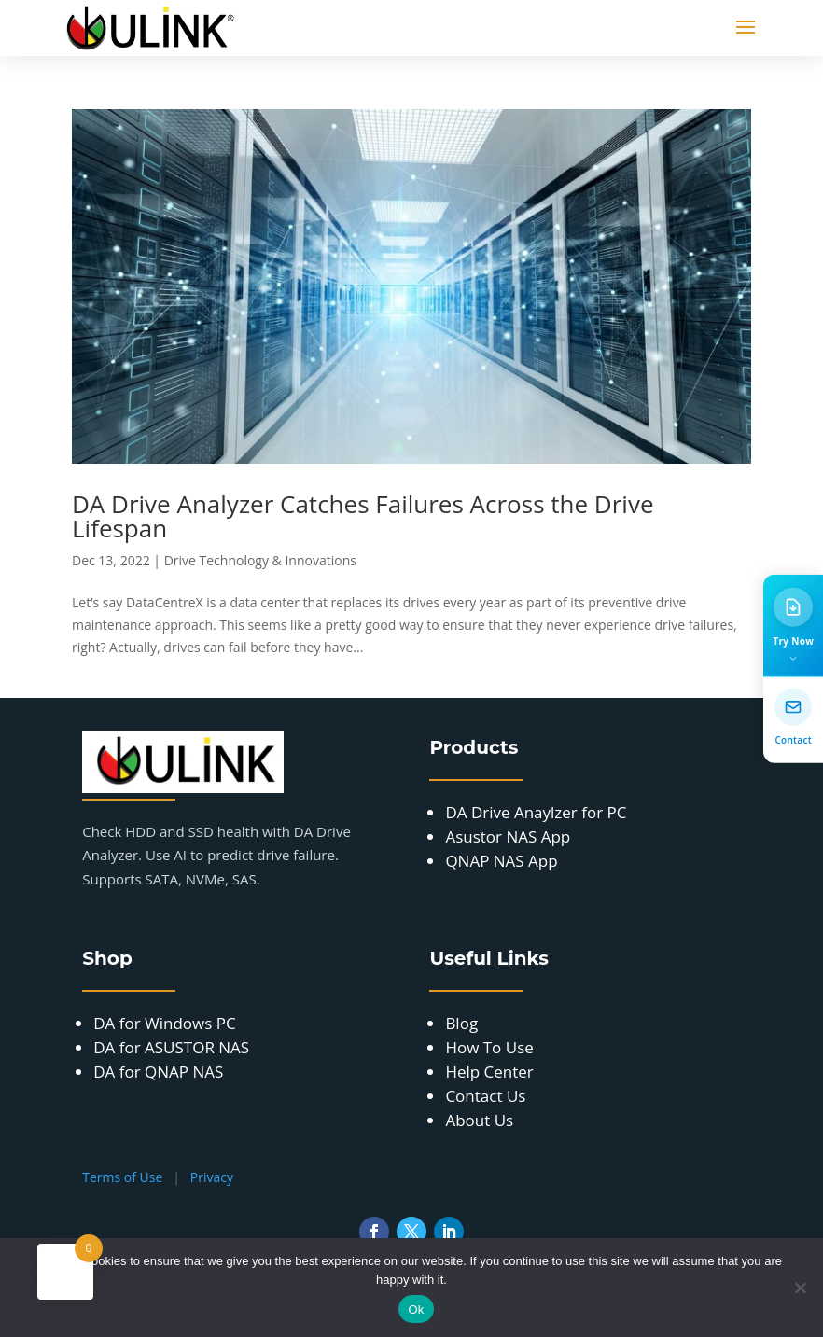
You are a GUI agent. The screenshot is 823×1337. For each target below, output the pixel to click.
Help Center (489, 1071)
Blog (461, 1023)
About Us (479, 1120)
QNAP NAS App (501, 860)
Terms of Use (122, 1177)
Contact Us (485, 1096)
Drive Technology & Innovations (260, 560)
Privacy (211, 1177)
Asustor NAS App (507, 836)
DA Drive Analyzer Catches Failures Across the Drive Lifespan (363, 516)
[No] (799, 1287)
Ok (416, 1309)
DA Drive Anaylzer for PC (535, 812)
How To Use (489, 1047)
